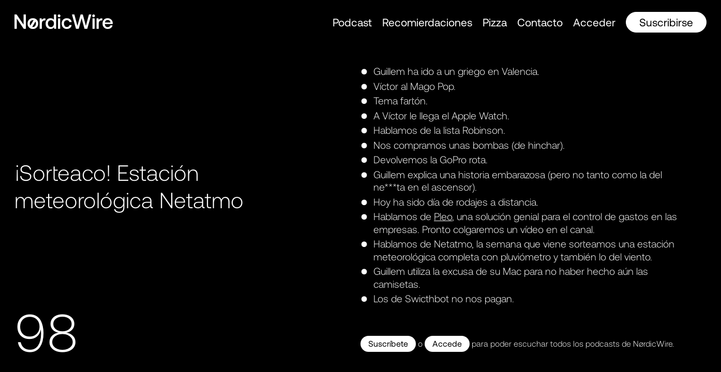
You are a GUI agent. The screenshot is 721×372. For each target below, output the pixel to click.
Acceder (594, 22)
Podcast (352, 22)
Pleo (443, 216)
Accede (447, 343)
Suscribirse (666, 22)
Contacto (540, 22)
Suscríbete (388, 343)
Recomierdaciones (427, 22)
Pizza (495, 22)
